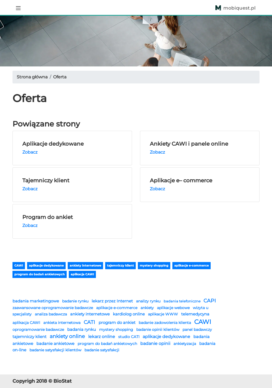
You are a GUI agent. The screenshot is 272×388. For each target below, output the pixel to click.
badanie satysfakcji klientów (55, 350)
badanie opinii (155, 343)
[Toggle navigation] (18, 7)
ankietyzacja (185, 343)
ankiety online (68, 336)
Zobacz (29, 152)
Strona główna (32, 76)
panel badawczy (197, 329)
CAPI (209, 301)
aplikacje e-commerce (191, 265)
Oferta (59, 76)
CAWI (18, 265)
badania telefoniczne (182, 301)
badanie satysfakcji (101, 350)
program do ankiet (118, 322)
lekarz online (102, 336)
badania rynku (82, 329)
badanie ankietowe (55, 343)
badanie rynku (76, 301)
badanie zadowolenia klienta (165, 322)
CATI (90, 322)
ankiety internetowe (85, 265)
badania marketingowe (36, 300)
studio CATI (129, 336)
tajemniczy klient (120, 265)
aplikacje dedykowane (46, 265)
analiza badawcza (51, 314)
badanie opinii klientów (158, 329)
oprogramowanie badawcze (38, 329)
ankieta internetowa (62, 322)
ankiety (148, 307)
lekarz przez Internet (113, 300)
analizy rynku (149, 301)
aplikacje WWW (163, 314)
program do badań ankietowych (39, 274)
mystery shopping (154, 265)
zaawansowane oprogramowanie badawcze (53, 307)
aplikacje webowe (174, 307)
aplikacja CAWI (82, 274)
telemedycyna (195, 314)
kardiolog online (129, 314)
